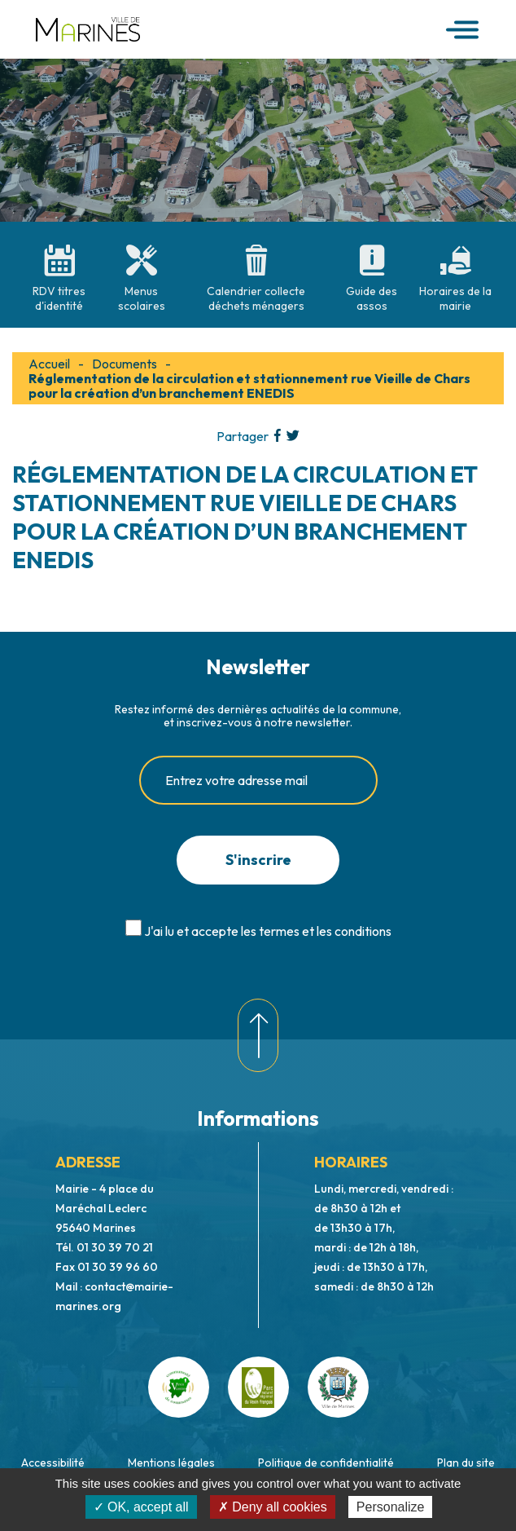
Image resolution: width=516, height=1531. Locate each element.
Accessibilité (53, 1462)
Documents (124, 363)
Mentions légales (171, 1462)
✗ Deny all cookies (272, 1507)
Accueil (49, 363)
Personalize (390, 1507)
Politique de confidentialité (326, 1462)
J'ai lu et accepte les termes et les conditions (267, 931)
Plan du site (466, 1462)
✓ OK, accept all (141, 1507)
